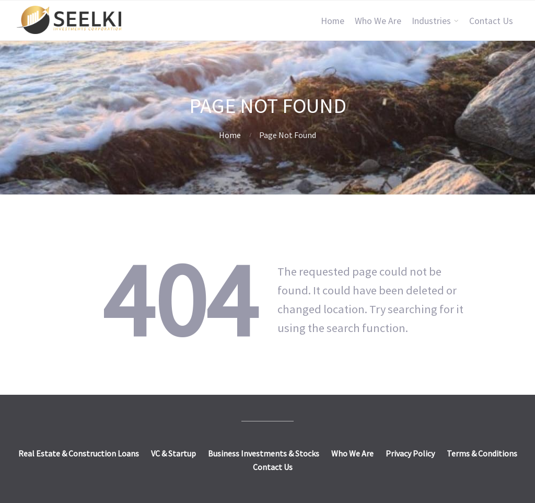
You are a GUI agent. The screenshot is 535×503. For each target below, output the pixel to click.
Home (332, 21)
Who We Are (378, 21)
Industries (431, 21)
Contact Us (491, 21)
